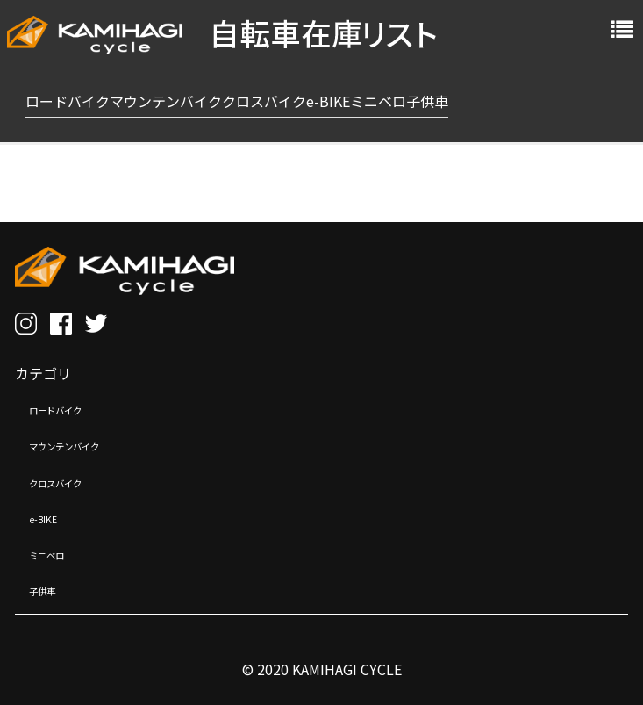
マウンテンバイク (85, 444)
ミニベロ (57, 553)
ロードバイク (71, 408)
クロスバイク (71, 481)
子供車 (50, 589)
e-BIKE (51, 517)
